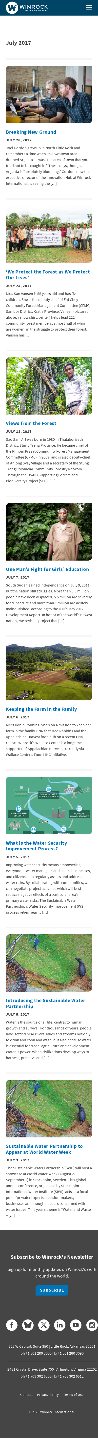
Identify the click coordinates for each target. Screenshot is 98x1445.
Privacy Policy (48, 1394)
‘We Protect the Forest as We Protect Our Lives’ (48, 275)
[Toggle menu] (89, 7)
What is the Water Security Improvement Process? (36, 846)
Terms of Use (73, 1394)
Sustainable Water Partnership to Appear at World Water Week (44, 1149)
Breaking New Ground (31, 132)
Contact (26, 1394)
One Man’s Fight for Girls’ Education (47, 569)
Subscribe (52, 1290)
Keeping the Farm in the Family (41, 709)
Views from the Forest (31, 423)
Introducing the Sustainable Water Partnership (45, 1003)
